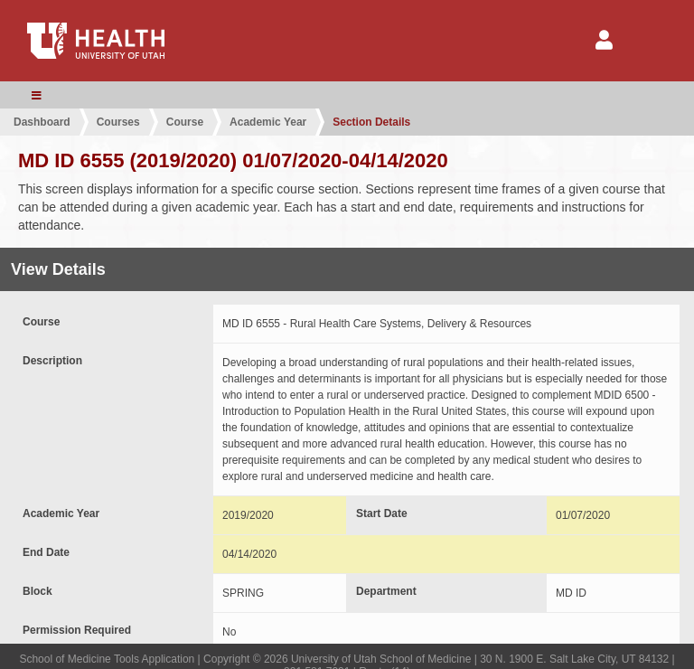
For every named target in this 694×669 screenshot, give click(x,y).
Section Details (371, 122)
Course (184, 122)
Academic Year (268, 122)
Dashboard (42, 122)
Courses (118, 122)
